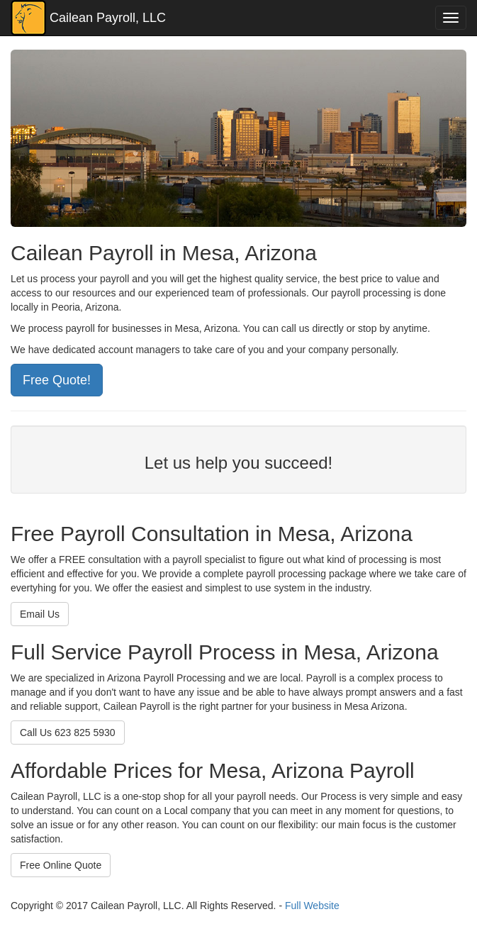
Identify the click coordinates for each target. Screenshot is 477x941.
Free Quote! (57, 380)
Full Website (312, 905)
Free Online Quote (60, 865)
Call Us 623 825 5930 (68, 732)
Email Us (40, 614)
